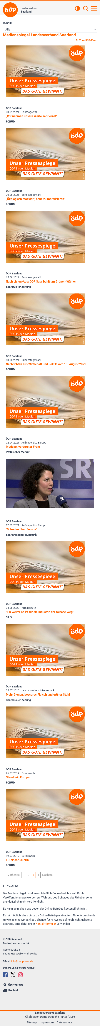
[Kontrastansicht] (77, 8)
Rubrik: (7, 23)
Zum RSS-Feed (86, 40)
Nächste (47, 874)
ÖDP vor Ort (13, 984)
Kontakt (10, 990)
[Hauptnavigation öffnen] (93, 8)
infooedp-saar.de (22, 961)
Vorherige (14, 874)
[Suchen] (85, 8)
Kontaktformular (46, 923)
